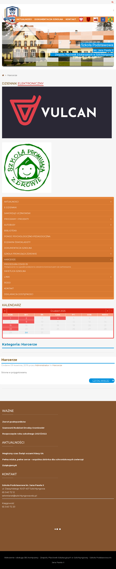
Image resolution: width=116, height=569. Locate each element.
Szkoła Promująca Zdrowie (58, 254)
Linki (58, 277)
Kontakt (71, 19)
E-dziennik (10, 207)
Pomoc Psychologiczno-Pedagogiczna (27, 236)
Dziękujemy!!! (9, 465)
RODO (7, 282)
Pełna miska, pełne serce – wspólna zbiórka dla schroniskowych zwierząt (43, 459)
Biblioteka (10, 230)
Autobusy (58, 225)
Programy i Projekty (58, 219)
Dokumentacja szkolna (48, 19)
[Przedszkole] (110, 19)
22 (10, 329)
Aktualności (24, 19)
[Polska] (81, 19)
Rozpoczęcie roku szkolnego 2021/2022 (24, 433)
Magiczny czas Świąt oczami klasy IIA (22, 453)
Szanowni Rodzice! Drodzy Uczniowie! (23, 427)
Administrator (42, 365)
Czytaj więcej (103, 380)
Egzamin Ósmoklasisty (17, 242)
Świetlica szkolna (15, 271)
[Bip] (95, 19)
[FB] (103, 19)
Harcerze (58, 259)
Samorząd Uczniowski (17, 213)
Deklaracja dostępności (18, 294)
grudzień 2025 (58, 311)
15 (10, 325)
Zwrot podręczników (14, 421)
